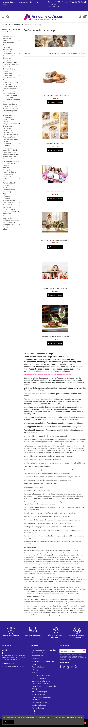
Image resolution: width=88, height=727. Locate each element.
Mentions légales (9, 2)
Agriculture (7, 38)
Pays (5, 179)
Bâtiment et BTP (9, 54)
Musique (6, 168)
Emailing (35, 670)
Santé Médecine (8, 203)
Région (5, 194)
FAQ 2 (34, 714)
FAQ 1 (34, 711)
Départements (8, 97)
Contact (5, 4)
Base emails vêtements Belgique (55, 288)
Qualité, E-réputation (39, 705)
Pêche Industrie (8, 181)
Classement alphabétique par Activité (9, 78)
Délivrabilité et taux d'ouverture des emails (43, 698)
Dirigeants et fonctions (11, 100)
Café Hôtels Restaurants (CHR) (10, 61)
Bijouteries (7, 58)
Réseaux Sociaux (9, 200)
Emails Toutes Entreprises (8, 114)
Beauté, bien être (9, 56)
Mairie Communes (9, 152)
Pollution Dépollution (10, 183)
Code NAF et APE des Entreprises (10, 83)
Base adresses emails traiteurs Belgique (54, 337)
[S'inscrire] (84, 651)
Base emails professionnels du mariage (55, 240)
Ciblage (34, 664)
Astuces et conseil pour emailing (44, 650)
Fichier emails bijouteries (55, 144)
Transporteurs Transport (8, 226)
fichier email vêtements (11, 161)
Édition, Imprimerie (10, 104)
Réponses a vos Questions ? (8, 197)
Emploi (5, 122)
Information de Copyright (41, 675)
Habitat (5, 141)
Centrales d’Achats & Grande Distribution (11, 66)
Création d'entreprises (11, 95)
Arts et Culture (8, 43)
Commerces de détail (10, 89)
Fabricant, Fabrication (11, 137)
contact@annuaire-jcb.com (14, 666)
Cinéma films (8, 73)
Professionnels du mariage (9, 164)
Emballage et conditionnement (9, 118)
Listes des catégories (10, 150)
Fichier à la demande (10, 139)
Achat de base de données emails (44, 686)
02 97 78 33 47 (54, 7)
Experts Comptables (10, 135)
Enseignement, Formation (8, 127)
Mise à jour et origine (39, 692)
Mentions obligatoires (11, 155)
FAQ (36, 2)
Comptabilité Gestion (10, 93)
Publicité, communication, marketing (9, 190)
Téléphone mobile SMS (11, 220)
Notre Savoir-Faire (38, 694)
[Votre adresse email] (70, 651)
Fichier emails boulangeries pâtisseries (55, 95)
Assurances (7, 45)
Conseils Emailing (38, 653)
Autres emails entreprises (8, 50)
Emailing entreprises (10, 108)
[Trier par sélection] (73, 53)
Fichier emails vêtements (55, 192)
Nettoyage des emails (40, 702)
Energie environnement (11, 124)
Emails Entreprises (10, 111)
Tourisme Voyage (9, 222)
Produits (6, 185)
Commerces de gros (10, 91)
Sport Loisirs (7, 218)
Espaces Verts (8, 130)
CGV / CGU (35, 658)
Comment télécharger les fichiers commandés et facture (43, 682)
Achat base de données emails (43, 661)
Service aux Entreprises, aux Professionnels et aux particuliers (11, 210)
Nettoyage (7, 170)
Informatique (8, 148)
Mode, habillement (9, 159)
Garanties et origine (39, 678)
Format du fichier (38, 708)
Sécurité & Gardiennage (11, 205)
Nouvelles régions (9, 172)
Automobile (7, 47)
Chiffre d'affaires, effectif (9, 70)
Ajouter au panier (55, 102)
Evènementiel (8, 133)
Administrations (9, 36)
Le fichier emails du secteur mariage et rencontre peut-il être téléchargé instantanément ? (48, 374)
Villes (5, 229)
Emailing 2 (35, 673)
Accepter (8, 722)
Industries (7, 146)
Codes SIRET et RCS (10, 86)
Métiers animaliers (10, 157)
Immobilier (7, 144)
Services (6, 216)
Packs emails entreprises (8, 175)
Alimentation (7, 41)
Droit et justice (8, 102)
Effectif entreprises (10, 106)
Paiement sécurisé (25, 2)
